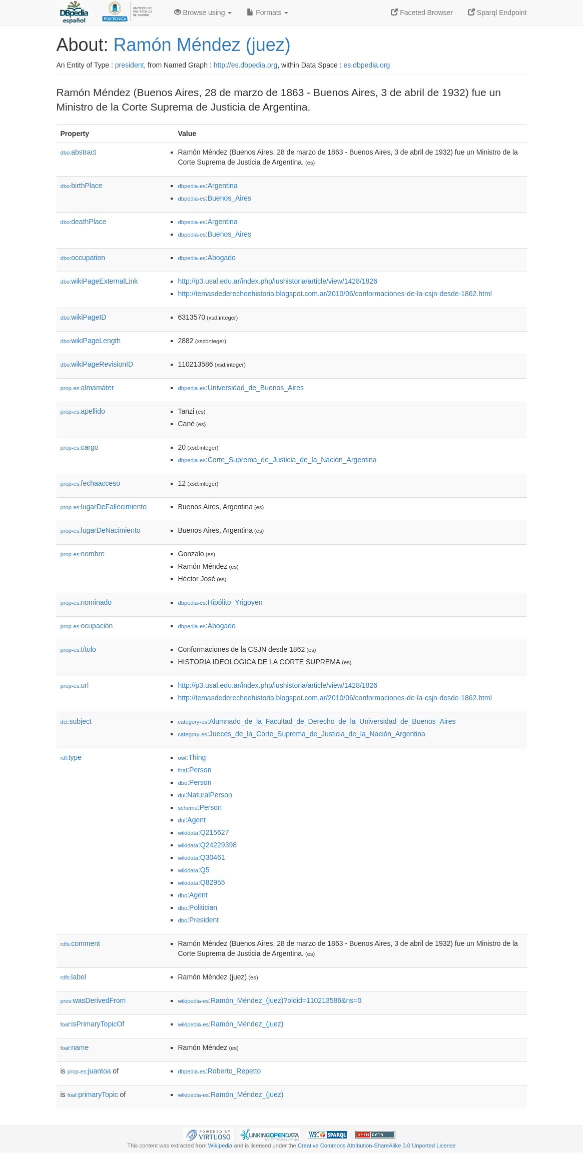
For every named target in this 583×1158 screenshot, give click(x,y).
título (78, 649)
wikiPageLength (91, 341)
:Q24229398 (207, 845)
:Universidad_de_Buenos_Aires (241, 388)
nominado (86, 602)
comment (80, 943)
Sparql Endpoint (497, 13)
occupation (83, 258)
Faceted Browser (422, 13)
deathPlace (84, 222)
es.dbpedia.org (367, 65)
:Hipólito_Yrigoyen (220, 602)
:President (198, 920)
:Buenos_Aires (214, 198)
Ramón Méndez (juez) (202, 45)
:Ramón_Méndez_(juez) (231, 1024)
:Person (195, 770)
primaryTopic (93, 1094)
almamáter (87, 388)
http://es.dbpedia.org (246, 65)
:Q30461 (201, 857)
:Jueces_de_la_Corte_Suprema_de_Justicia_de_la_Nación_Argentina (301, 734)
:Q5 (194, 870)
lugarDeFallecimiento (104, 507)
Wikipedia (220, 1145)
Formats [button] (267, 13)
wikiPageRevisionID (97, 364)
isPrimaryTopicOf (93, 1024)
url (75, 685)
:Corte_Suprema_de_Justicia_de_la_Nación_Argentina (277, 460)
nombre (83, 554)
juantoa (89, 1071)
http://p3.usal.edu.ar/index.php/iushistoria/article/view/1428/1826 (277, 281)
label (73, 977)
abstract (79, 152)
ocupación (87, 626)
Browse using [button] (203, 13)
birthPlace (82, 186)
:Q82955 (201, 882)
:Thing (192, 757)
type (71, 757)
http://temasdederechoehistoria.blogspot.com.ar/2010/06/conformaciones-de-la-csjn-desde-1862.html (335, 294)
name (75, 1047)
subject (76, 721)
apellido (83, 411)
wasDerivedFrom (93, 1000)
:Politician (198, 907)
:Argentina (208, 186)
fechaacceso (91, 483)
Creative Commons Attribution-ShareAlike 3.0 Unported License (377, 1145)
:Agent (192, 820)
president (129, 65)
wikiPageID (84, 317)
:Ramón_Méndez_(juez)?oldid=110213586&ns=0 (270, 1000)
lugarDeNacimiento (101, 530)
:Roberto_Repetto (219, 1071)
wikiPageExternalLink (99, 281)
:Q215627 (203, 832)
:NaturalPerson (205, 795)
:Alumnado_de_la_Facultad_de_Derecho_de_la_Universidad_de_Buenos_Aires (317, 721)
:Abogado (207, 258)
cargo (80, 447)
